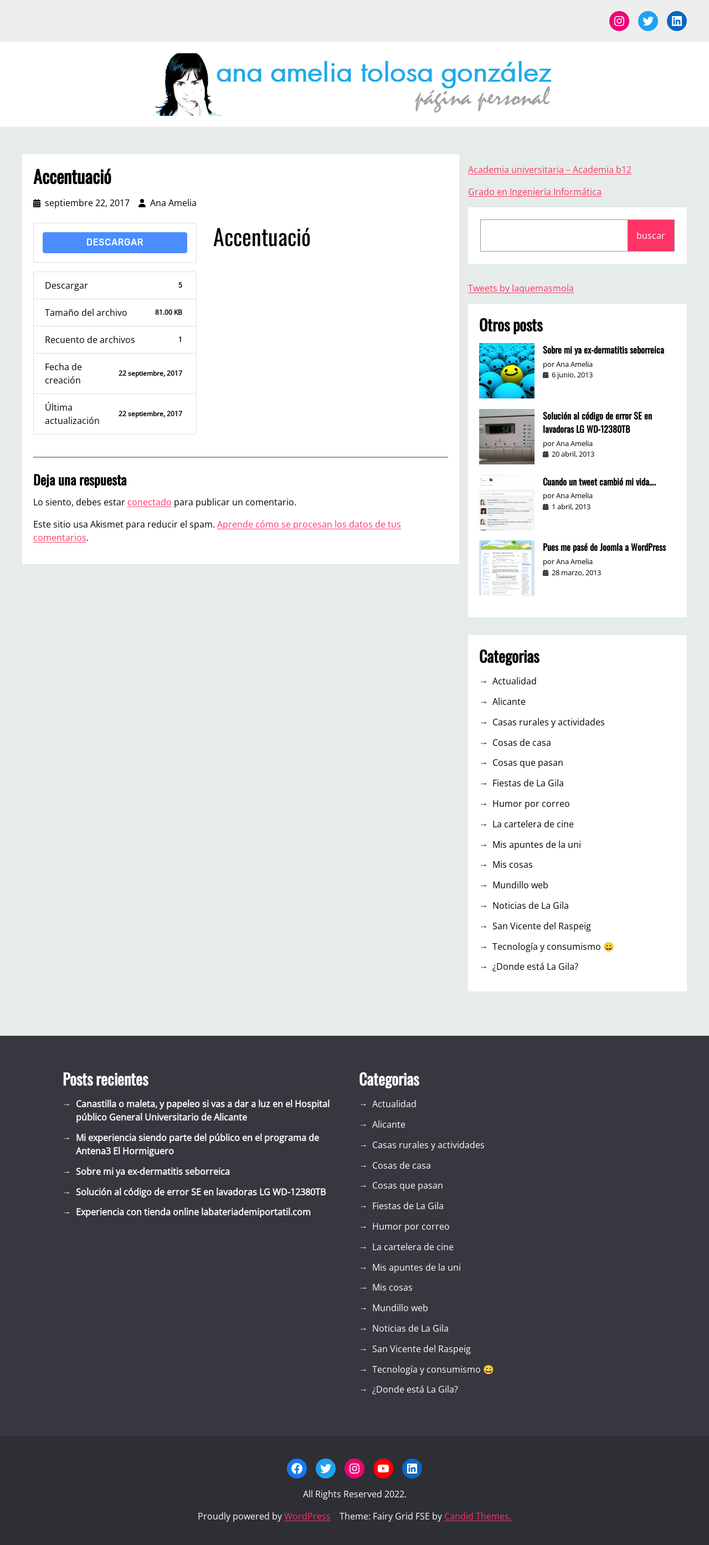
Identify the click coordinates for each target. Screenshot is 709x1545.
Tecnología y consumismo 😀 (553, 946)
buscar (650, 235)
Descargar (114, 242)
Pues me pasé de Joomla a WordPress (604, 547)
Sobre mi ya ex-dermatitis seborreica (603, 349)
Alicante (509, 701)
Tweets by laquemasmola (521, 288)
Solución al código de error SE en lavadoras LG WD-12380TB (597, 422)
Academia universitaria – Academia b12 (549, 169)
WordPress (307, 1516)
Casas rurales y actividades (548, 722)
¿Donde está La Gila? (535, 966)
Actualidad (514, 681)
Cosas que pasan (527, 762)
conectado (149, 502)
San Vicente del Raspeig (541, 926)
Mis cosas (512, 864)
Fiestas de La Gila (528, 783)
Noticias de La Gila (530, 905)
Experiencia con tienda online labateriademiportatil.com (193, 1212)
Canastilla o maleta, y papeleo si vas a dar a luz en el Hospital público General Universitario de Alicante (203, 1110)
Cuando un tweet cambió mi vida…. (599, 481)
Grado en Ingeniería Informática (535, 192)
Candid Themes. (477, 1516)
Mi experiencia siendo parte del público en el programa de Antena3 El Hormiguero (197, 1144)
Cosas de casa (521, 742)
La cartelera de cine (533, 824)
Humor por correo (531, 803)
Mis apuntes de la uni (536, 844)
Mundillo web (520, 885)
